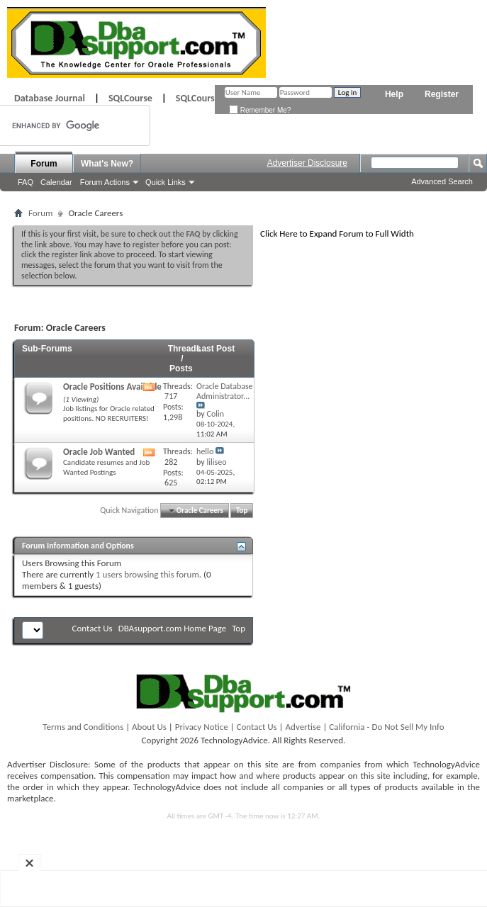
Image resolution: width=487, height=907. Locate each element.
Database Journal (49, 98)
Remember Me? (260, 110)
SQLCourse (130, 98)
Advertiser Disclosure (307, 163)
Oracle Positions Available (112, 386)
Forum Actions (105, 182)
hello (204, 451)
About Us (149, 726)
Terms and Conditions (83, 726)
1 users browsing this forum (147, 574)
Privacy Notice (201, 726)
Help (394, 94)
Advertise (303, 726)
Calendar (56, 182)
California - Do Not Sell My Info (386, 726)
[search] (59, 125)
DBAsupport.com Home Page (172, 628)
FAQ (25, 182)
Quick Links (165, 182)
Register (442, 94)
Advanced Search (442, 181)
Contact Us (92, 628)
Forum (43, 164)
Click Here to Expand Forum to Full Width (337, 233)
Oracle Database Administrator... (224, 391)
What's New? (107, 164)
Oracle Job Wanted (99, 451)
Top (241, 510)
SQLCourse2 (200, 98)
